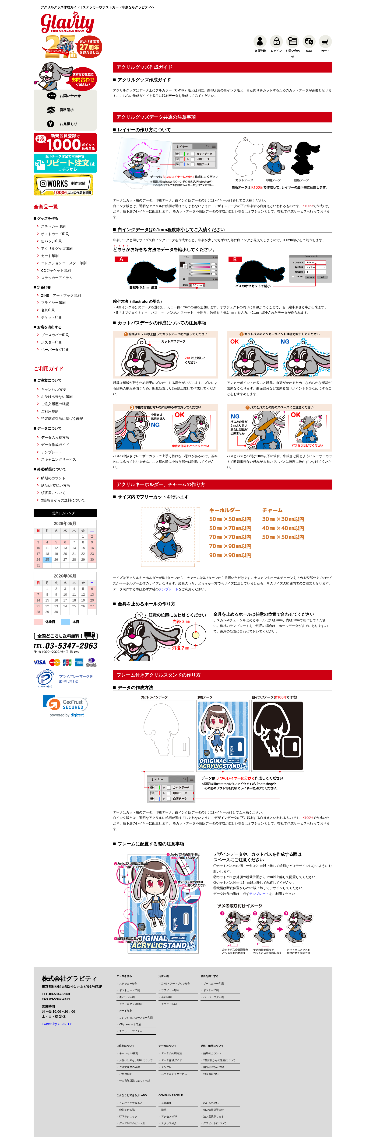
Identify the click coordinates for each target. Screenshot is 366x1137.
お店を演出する (49, 304)
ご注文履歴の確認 (55, 380)
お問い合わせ (70, 72)
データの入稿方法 (55, 414)
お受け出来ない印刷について (136, 1036)
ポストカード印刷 (55, 210)
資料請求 (67, 86)
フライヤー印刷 (53, 279)
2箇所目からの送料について (63, 477)
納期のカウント (53, 455)
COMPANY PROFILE (170, 1071)
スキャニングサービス (58, 436)
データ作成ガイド (55, 421)
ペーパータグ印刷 (55, 326)
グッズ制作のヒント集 (132, 1099)
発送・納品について (212, 1022)
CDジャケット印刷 (56, 247)
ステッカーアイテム (57, 254)
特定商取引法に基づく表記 (62, 395)
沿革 (163, 1085)
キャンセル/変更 (54, 366)
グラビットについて (214, 1099)
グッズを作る (47, 195)
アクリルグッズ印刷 (57, 225)
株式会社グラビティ (169, 1126)
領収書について (53, 469)
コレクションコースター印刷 (64, 240)
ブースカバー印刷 (55, 311)
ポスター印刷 (51, 319)
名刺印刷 (48, 287)
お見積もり (68, 100)
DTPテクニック (128, 1092)
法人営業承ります (213, 1092)
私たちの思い (211, 1079)
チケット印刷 (51, 294)
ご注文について (125, 1022)
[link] (65, 682)
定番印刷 (44, 264)
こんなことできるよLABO (131, 1071)
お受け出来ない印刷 (57, 373)
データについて (167, 1022)
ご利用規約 (50, 388)
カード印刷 (50, 232)
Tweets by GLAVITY (57, 1000)
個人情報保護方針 (213, 1085)
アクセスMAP (169, 1092)
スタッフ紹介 (169, 1099)
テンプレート (51, 429)
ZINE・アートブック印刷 (61, 272)
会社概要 (166, 1079)
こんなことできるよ (130, 1079)
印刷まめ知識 (127, 1085)
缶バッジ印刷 (51, 218)
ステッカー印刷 (53, 203)
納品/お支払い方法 (55, 462)
